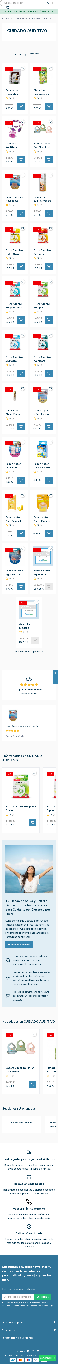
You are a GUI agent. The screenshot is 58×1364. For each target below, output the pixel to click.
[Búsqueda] (26, 3)
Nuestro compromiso (19, 944)
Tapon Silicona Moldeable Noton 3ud (23, 726)
